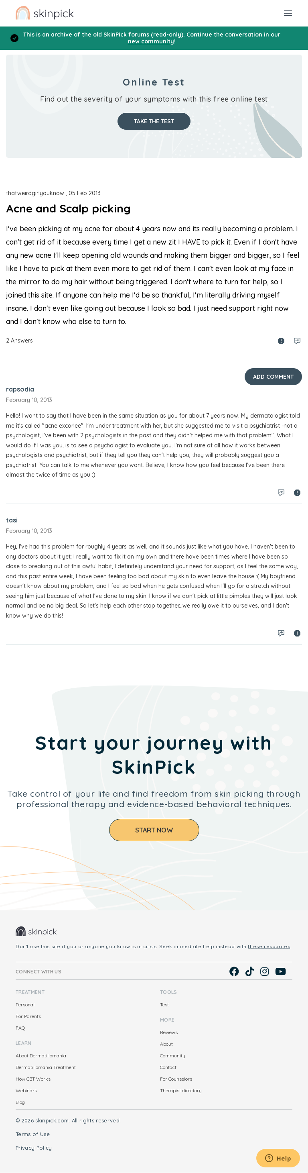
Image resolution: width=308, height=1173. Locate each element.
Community (172, 1056)
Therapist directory (181, 1090)
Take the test (154, 121)
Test (164, 1005)
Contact (168, 1067)
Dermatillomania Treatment (46, 1067)
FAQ (20, 1028)
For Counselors (176, 1079)
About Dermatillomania (41, 1056)
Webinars (26, 1090)
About (166, 1044)
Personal (25, 1005)
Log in (297, 341)
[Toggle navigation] (288, 13)
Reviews (169, 1032)
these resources (269, 946)
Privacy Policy (34, 1148)
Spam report (281, 341)
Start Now (154, 830)
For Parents (28, 1016)
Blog (20, 1102)
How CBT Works (33, 1079)
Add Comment (273, 376)
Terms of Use (33, 1134)
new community (151, 41)
